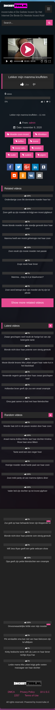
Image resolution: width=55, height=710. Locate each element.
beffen (20, 141)
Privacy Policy (27, 692)
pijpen (42, 155)
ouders (26, 155)
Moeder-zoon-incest (18, 134)
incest (34, 141)
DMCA (11, 692)
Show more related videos (27, 302)
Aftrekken (41, 134)
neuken (36, 148)
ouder (12, 155)
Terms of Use (31, 695)
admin (32, 122)
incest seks (18, 148)
